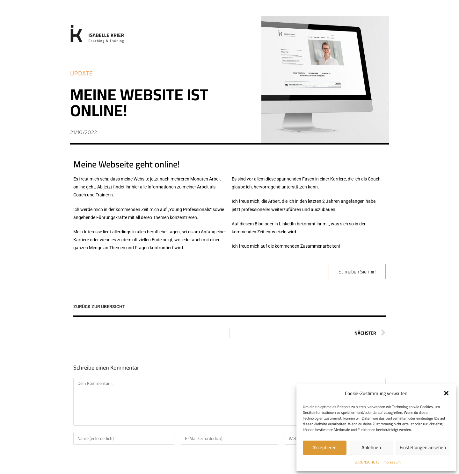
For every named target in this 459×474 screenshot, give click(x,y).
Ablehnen (371, 447)
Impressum (391, 462)
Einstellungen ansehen (423, 447)
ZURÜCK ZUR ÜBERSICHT (99, 306)
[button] (446, 393)
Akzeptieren (324, 447)
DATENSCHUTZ (367, 462)
